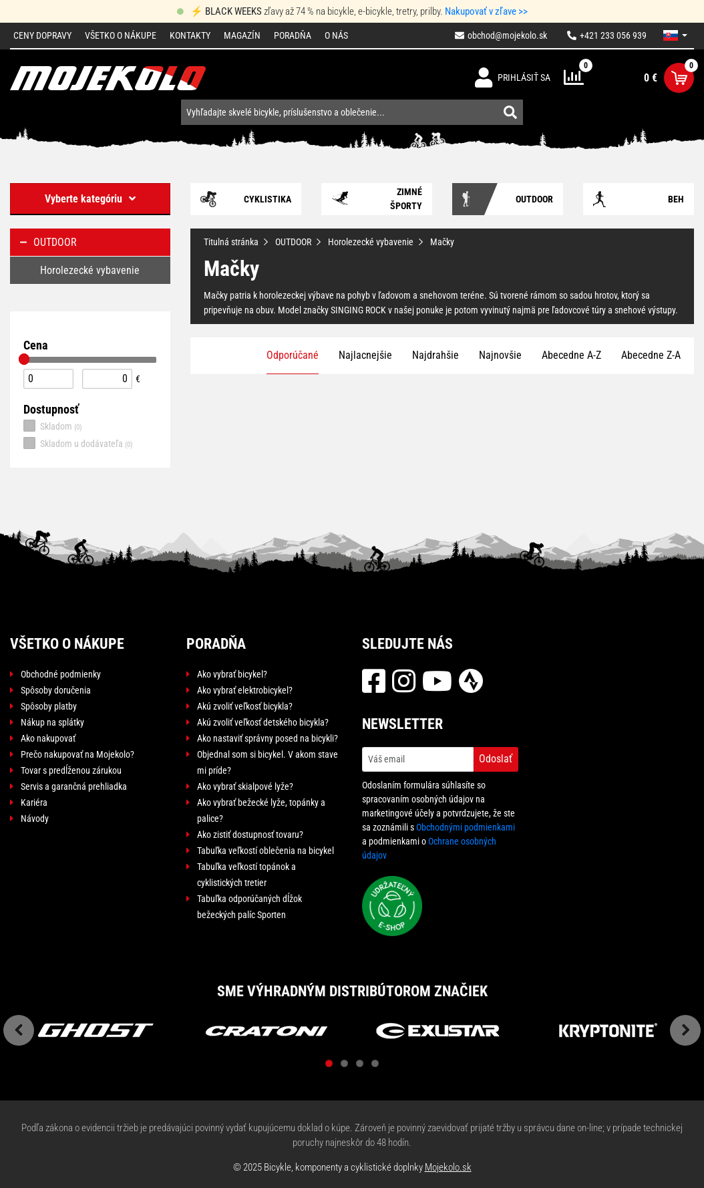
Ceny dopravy (42, 35)
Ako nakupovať (48, 738)
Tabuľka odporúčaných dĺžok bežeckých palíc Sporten (249, 906)
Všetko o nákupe (120, 35)
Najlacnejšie (365, 355)
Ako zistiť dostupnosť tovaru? (250, 834)
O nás (336, 35)
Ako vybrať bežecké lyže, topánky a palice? (261, 810)
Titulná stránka (231, 242)
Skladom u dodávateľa (78, 443)
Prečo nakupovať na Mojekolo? (77, 754)
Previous (18, 1030)
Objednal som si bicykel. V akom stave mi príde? (267, 762)
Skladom (52, 426)
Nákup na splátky (52, 722)
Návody (35, 818)
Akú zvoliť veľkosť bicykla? (245, 706)
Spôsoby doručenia (56, 690)
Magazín (242, 35)
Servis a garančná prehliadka (74, 786)
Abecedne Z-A (651, 355)
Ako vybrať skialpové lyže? (245, 786)
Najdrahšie (435, 355)
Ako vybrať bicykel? (232, 674)
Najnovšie (500, 355)
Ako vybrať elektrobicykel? (245, 690)
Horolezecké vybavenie (370, 242)
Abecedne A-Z (571, 355)
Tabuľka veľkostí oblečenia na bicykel (265, 850)
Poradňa (292, 35)
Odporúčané (293, 355)
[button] (675, 35)
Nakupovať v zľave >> (486, 11)
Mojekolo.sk (448, 1167)
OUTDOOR (293, 242)
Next (685, 1030)
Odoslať (495, 758)
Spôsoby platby (49, 706)
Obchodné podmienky (61, 674)
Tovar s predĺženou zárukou (71, 770)
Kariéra (34, 802)
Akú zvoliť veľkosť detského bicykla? (263, 722)
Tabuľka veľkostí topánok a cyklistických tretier (246, 874)
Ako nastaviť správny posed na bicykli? (267, 738)
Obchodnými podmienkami (465, 827)
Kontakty (190, 35)
